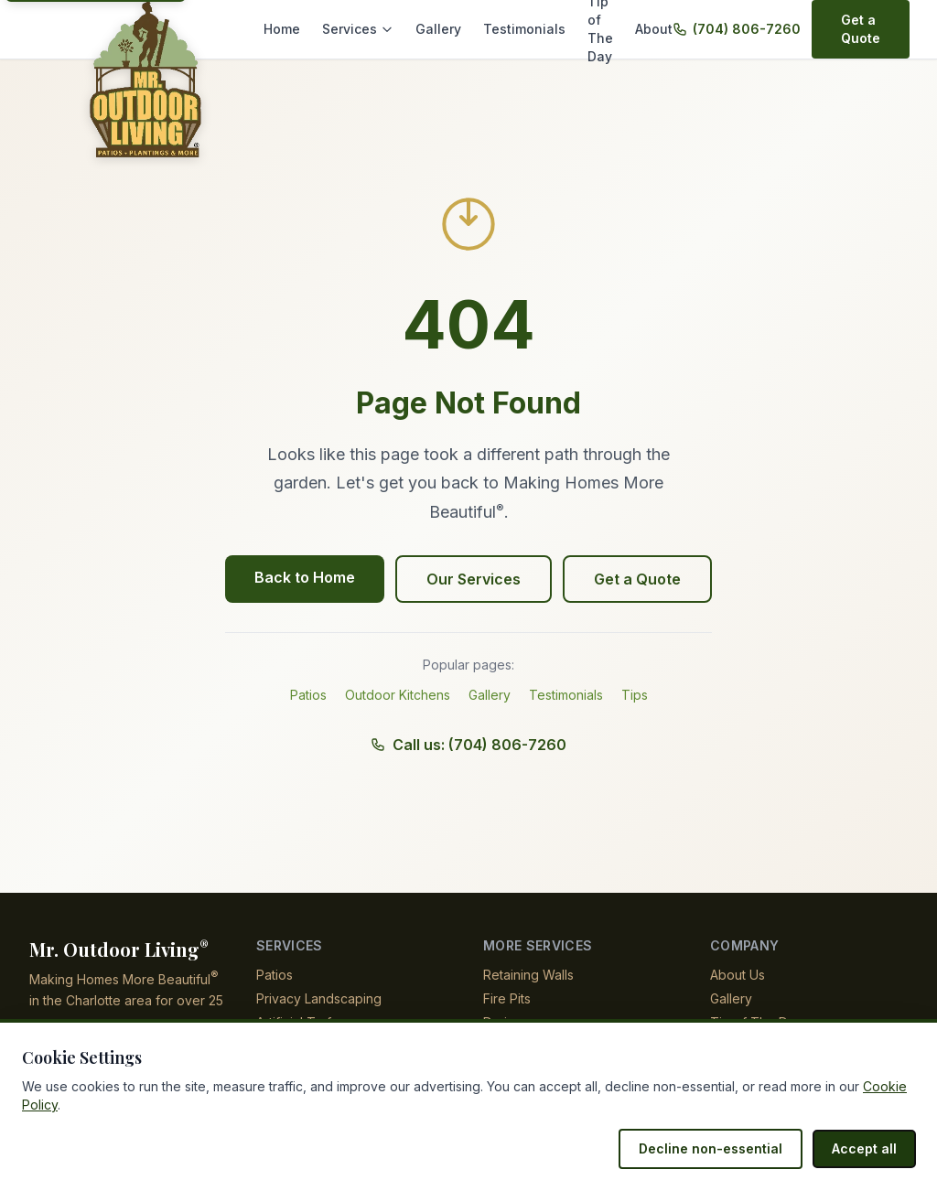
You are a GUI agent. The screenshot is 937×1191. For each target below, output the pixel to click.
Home (282, 29)
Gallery (432, 29)
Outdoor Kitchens (398, 694)
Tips (635, 694)
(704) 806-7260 (732, 29)
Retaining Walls (529, 974)
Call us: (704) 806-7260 (469, 745)
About (659, 29)
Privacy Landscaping (317, 998)
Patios (308, 694)
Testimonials (514, 29)
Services (356, 29)
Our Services (474, 579)
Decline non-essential (720, 1148)
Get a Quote (846, 29)
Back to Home (308, 577)
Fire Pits (507, 998)
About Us (737, 974)
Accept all (866, 1148)
